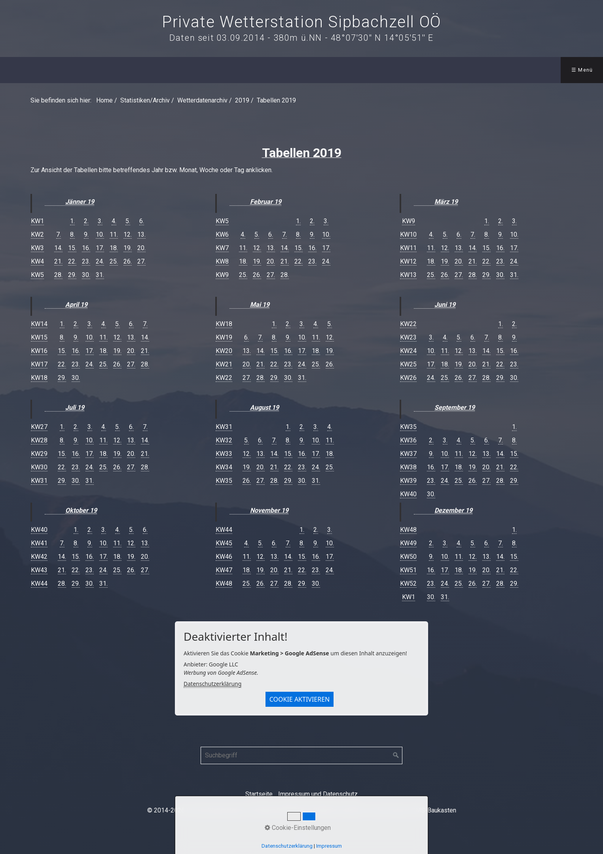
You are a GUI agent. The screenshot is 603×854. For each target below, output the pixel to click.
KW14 (39, 324)
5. (127, 221)
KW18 (39, 377)
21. (58, 261)
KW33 (224, 453)
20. (141, 248)
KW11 (408, 248)
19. (127, 248)
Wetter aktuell (67, 70)
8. (72, 234)
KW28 (39, 440)
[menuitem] (18, 70)
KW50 (408, 556)
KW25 (408, 364)
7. (58, 234)
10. (100, 234)
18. (114, 248)
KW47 (224, 570)
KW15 (39, 337)
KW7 (222, 248)
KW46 (224, 556)
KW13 (408, 275)
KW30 (39, 467)
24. (100, 261)
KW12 (408, 261)
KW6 (222, 234)
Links (365, 70)
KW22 (224, 377)
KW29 (39, 453)
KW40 (39, 529)
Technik (197, 70)
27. (141, 261)
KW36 (408, 440)
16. (86, 248)
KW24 (408, 351)
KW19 (224, 337)
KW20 (224, 351)
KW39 (408, 480)
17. (100, 248)
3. (100, 221)
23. (86, 261)
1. (72, 221)
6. (141, 221)
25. (114, 261)
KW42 (39, 556)
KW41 (39, 543)
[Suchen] (396, 755)
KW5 (37, 275)
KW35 (224, 480)
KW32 (224, 440)
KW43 (39, 570)
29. (72, 275)
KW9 (222, 275)
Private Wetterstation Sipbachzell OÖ (301, 22)
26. (127, 261)
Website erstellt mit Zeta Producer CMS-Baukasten (385, 810)
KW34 (224, 467)
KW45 (224, 543)
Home (19, 70)
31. (100, 275)
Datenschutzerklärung (212, 683)
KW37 (408, 453)
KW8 (222, 261)
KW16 (39, 351)
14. (58, 248)
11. (114, 234)
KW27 (39, 427)
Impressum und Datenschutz (318, 794)
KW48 (224, 583)
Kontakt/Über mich (306, 70)
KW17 (39, 364)
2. (86, 221)
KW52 (408, 583)
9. (86, 234)
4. (114, 221)
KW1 (37, 221)
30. (86, 275)
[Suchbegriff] (301, 755)
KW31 (39, 480)
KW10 (408, 234)
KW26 (408, 377)
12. (127, 234)
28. (58, 275)
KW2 (37, 234)
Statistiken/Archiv (136, 70)
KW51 (408, 570)
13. (141, 234)
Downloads (244, 70)
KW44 (39, 583)
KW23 (408, 337)
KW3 (37, 248)
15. (72, 248)
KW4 (37, 261)
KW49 (408, 543)
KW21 (224, 364)
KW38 (408, 467)
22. (72, 261)
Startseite (259, 794)
